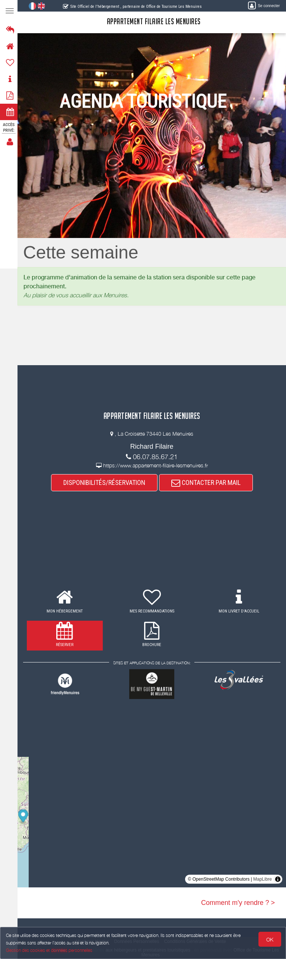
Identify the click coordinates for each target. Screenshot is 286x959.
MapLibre (262, 879)
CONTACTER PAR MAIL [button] (207, 482)
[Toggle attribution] (277, 879)
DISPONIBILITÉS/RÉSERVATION (105, 482)
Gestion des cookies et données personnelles (49, 950)
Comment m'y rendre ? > (238, 902)
